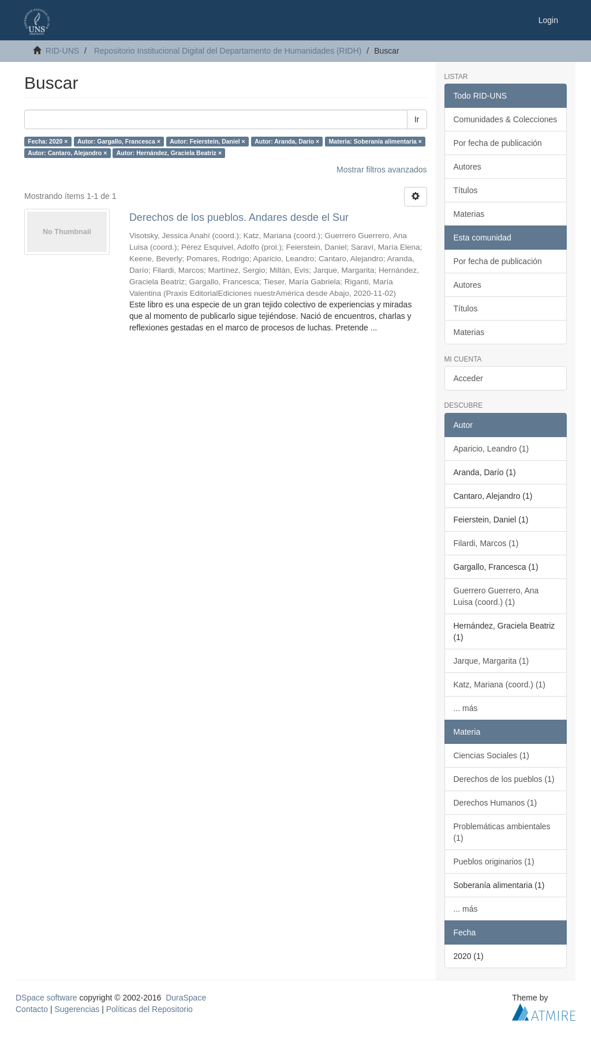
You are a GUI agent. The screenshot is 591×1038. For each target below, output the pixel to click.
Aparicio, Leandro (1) (491, 448)
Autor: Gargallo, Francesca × (118, 141)
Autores (467, 166)
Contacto (32, 1009)
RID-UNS (62, 50)
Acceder (468, 378)
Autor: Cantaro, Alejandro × (67, 152)
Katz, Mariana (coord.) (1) (500, 684)
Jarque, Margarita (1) (491, 660)
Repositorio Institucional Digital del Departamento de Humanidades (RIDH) (228, 50)
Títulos (466, 190)
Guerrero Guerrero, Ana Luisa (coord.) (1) (496, 596)
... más (466, 708)
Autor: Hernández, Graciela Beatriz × (169, 152)
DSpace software (46, 997)
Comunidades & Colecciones (506, 119)
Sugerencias (76, 1009)
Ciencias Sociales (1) (492, 755)
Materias (469, 214)
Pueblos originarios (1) (494, 861)
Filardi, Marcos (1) (486, 543)
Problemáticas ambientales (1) (502, 832)
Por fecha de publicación (498, 143)
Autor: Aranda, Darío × (287, 141)
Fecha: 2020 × (48, 141)
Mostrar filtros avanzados (381, 169)
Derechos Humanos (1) (495, 802)
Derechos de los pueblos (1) (504, 779)
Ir (417, 119)
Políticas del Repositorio (149, 1009)
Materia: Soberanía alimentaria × (375, 141)
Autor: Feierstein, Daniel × (207, 141)
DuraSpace (186, 997)
